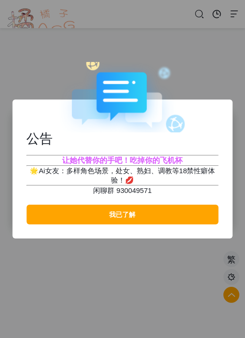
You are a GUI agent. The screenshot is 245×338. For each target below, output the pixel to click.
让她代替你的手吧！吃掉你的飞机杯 (122, 160)
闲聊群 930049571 (122, 190)
